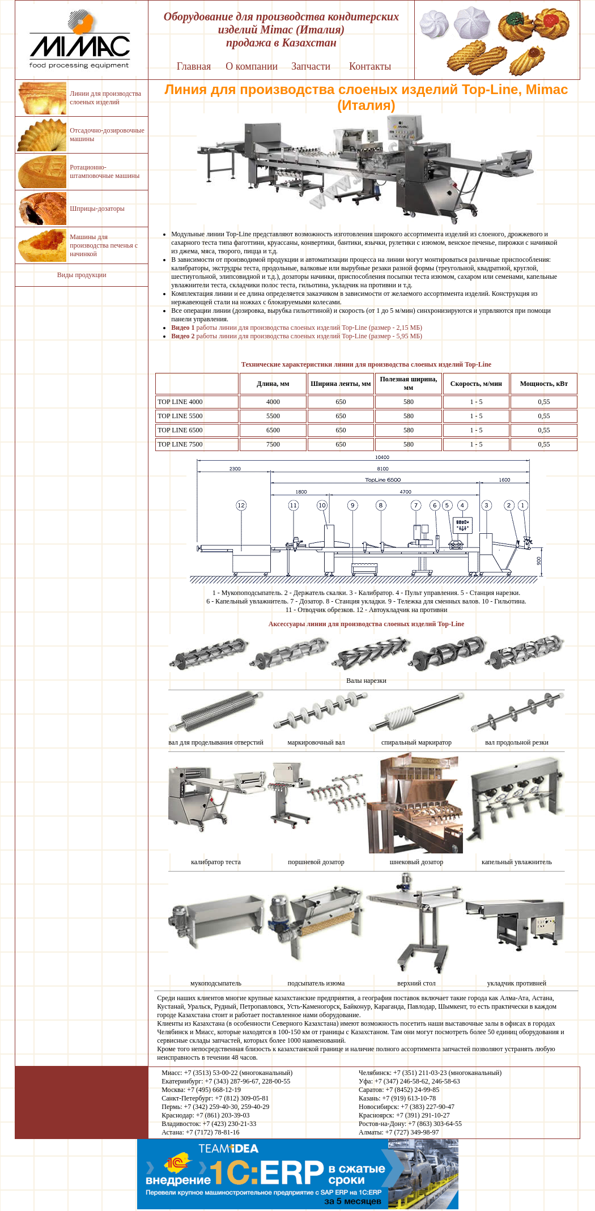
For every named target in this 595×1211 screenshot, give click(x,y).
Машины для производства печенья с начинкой (104, 245)
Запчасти (310, 66)
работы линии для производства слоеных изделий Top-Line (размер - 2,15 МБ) (296, 328)
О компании (252, 66)
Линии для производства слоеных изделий (105, 98)
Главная (194, 66)
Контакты (370, 66)
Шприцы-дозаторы (97, 209)
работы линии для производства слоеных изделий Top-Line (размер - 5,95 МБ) (296, 336)
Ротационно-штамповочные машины (104, 171)
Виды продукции (82, 275)
